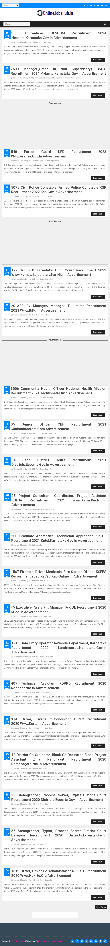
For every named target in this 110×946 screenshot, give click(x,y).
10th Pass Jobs (37, 196)
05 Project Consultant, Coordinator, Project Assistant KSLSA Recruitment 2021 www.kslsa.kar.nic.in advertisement (58, 500)
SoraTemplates (18, 941)
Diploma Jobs (37, 42)
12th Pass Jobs (37, 78)
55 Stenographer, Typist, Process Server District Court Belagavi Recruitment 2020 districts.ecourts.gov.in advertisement (58, 835)
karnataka (48, 880)
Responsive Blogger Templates (51, 941)
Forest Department (51, 161)
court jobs (49, 279)
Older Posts (101, 907)
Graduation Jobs (47, 315)
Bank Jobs (35, 433)
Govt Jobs (48, 42)
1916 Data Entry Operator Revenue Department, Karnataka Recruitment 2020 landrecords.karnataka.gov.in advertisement (58, 647)
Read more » (98, 60)
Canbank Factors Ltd (48, 433)
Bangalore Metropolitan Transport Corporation (62, 78)
